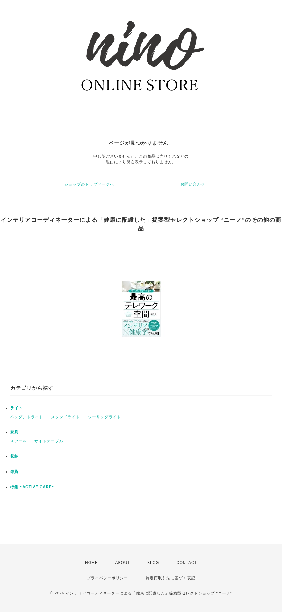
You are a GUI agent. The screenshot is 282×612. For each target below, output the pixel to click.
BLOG (153, 562)
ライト (16, 408)
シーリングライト (104, 417)
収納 (14, 456)
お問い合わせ (192, 184)
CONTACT (187, 562)
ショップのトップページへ (89, 184)
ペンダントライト (26, 417)
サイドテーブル (48, 441)
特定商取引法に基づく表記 (170, 578)
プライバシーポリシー (107, 578)
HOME (91, 562)
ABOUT (122, 562)
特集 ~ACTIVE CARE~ (32, 487)
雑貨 (14, 471)
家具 (14, 432)
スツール (18, 441)
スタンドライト (65, 417)
